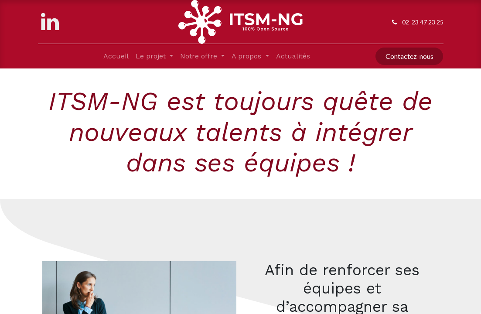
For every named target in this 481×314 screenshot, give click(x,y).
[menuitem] (116, 56)
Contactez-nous (409, 56)
